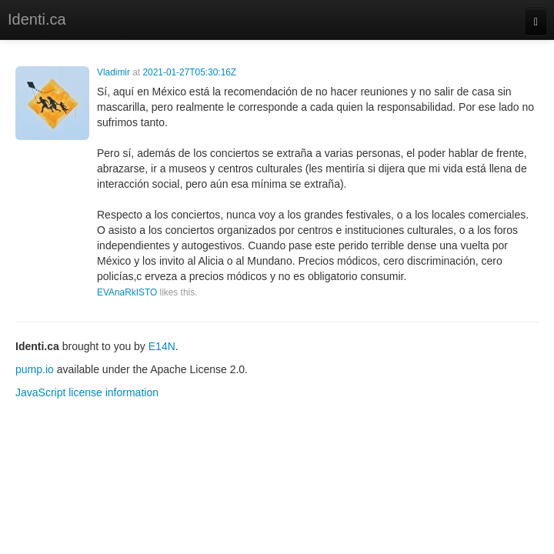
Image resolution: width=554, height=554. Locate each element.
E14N (162, 346)
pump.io (34, 369)
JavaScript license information (87, 392)
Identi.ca (37, 19)
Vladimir (113, 72)
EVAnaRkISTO (127, 292)
